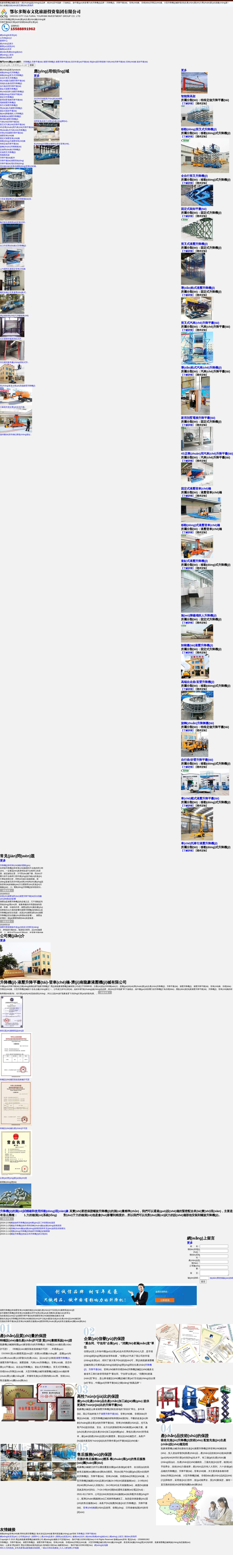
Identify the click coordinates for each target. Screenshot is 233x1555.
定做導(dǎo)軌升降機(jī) (10, 149)
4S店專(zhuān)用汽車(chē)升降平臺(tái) (17, 127)
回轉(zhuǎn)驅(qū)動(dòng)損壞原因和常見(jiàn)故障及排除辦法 (38, 1228)
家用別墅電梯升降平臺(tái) (11, 100)
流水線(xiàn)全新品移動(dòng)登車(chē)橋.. (29, 165)
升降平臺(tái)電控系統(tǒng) (12, 163)
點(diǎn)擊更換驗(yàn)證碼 (221, 1279)
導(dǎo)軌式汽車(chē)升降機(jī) (13, 130)
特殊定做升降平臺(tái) (9, 144)
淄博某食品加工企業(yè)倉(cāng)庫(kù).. (51, 120)
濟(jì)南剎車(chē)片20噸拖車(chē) (14, 314)
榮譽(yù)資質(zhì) (7, 46)
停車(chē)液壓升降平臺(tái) (11, 133)
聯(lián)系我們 (27, 5)
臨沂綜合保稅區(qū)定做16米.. (13, 221)
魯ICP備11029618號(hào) (81, 1546)
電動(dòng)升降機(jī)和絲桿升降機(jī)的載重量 (30, 1231)
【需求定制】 (201, 103)
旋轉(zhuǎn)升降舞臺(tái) (10, 147)
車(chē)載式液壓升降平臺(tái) (12, 81)
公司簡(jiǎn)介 (6, 38)
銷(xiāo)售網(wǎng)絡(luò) (11, 52)
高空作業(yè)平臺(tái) (80, 62)
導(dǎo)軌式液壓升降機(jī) (11, 108)
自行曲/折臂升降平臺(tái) (10, 86)
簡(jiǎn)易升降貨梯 (98, 62)
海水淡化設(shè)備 (44, 1534)
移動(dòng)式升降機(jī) (9, 72)
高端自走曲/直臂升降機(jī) (11, 83)
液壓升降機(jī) (49, 62)
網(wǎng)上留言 (7, 55)
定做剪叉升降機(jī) (8, 152)
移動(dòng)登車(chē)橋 (10, 1534)
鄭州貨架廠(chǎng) (61, 1534)
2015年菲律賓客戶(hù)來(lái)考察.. (48, 97)
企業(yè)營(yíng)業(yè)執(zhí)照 (16, 1177)
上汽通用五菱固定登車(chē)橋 (12, 267)
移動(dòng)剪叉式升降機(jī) (11, 75)
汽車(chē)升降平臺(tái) (115, 62)
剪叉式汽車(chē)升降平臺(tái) (12, 124)
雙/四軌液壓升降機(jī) (9, 119)
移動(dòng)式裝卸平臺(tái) (11, 94)
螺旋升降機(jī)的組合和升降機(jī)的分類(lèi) (29, 1234)
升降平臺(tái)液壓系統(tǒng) (12, 160)
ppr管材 (73, 1534)
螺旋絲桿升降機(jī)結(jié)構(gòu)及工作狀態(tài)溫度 (33, 1223)
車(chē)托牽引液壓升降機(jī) (12, 91)
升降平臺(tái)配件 (7, 158)
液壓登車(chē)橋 (7, 135)
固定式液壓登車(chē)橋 (10, 138)
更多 (184, 70)
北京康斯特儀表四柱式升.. (12, 337)
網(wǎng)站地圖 (101, 1546)
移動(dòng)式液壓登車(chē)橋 (12, 141)
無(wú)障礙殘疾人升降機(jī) (11, 113)
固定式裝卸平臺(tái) (8, 111)
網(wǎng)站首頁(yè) (8, 35)
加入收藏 (4, 5)
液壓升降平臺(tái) (63, 62)
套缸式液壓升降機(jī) (9, 89)
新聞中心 (4, 41)
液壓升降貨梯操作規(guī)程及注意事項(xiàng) (19, 927)
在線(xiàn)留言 (14, 5)
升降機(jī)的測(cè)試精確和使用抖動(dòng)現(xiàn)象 (34, 1211)
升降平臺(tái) (37, 62)
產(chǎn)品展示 (6, 44)
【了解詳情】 (188, 103)
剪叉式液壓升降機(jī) (9, 105)
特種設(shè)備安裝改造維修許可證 (16, 1078)
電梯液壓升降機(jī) (8, 102)
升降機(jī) (27, 62)
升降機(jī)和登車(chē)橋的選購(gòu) (15, 865)
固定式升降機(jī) (7, 97)
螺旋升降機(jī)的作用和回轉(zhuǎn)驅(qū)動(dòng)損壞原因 (36, 1225)
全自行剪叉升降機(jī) (9, 78)
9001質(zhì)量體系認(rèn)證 (12, 1029)
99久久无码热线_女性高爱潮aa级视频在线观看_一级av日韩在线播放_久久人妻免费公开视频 (39, 1549)
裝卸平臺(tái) (142, 62)
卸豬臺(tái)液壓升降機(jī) (10, 116)
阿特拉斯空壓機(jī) (28, 1534)
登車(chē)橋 (131, 62)
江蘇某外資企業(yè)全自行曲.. (16, 406)
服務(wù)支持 (5, 49)
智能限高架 (5, 155)
